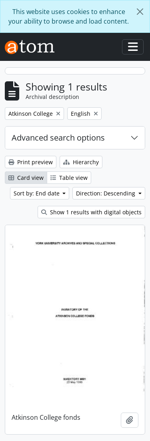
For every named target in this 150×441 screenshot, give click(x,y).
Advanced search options (58, 137)
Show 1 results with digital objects (91, 212)
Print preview (30, 162)
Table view (69, 177)
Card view (26, 177)
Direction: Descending (106, 193)
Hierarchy (81, 162)
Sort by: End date (37, 193)
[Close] (140, 11)
